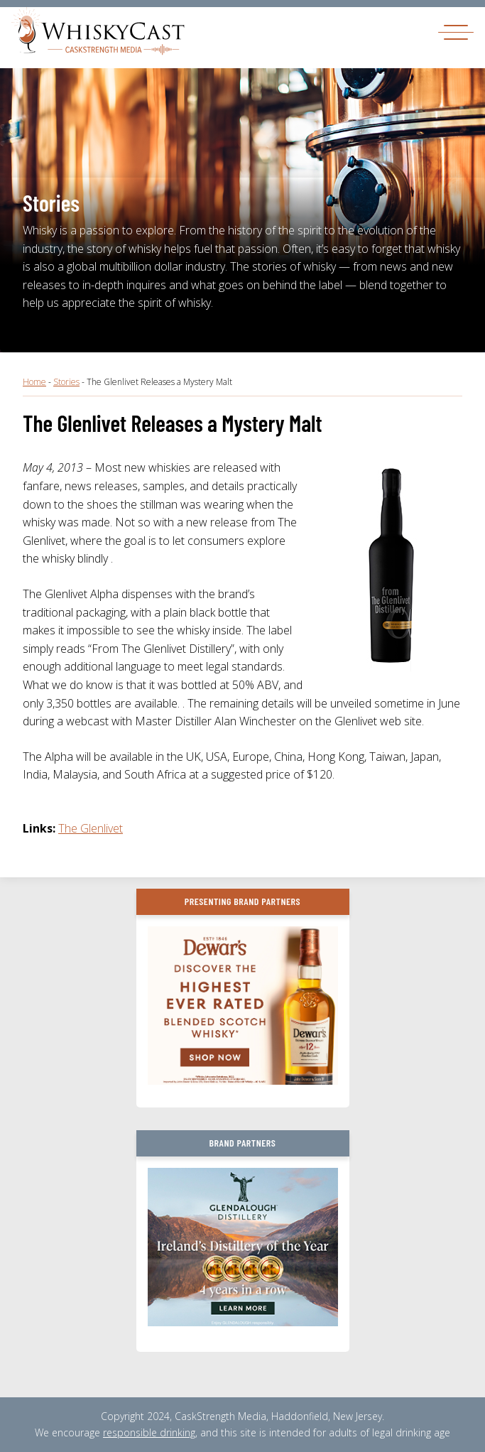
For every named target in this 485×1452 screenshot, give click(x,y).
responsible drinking (149, 1432)
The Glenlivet (90, 828)
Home (34, 382)
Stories (66, 382)
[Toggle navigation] (456, 31)
